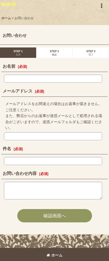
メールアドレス (17, 91)
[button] (101, 5)
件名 (7, 148)
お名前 (9, 66)
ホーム (54, 255)
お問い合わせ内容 (20, 173)
